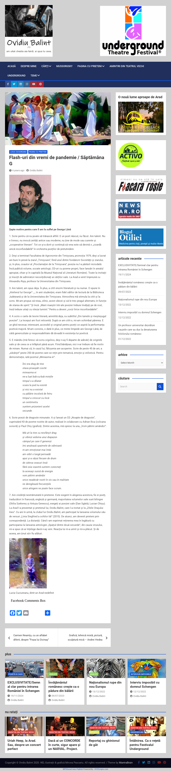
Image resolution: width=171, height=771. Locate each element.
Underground (17, 75)
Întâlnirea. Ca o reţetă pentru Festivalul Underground (145, 745)
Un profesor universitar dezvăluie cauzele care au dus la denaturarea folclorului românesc (137, 329)
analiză (53, 674)
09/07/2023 (56, 695)
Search (160, 386)
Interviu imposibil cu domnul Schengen (139, 312)
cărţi (44, 66)
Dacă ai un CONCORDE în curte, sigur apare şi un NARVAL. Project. (64, 745)
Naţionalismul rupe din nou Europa (137, 299)
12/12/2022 (138, 691)
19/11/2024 (15, 695)
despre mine (28, 66)
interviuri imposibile (141, 674)
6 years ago (16, 170)
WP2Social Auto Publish (73, 769)
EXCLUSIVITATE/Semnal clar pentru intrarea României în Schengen (24, 687)
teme (34, 75)
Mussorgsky (64, 66)
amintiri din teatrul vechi (21, 732)
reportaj (94, 732)
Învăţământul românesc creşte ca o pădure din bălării (63, 687)
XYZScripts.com (101, 769)
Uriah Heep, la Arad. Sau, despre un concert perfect (24, 745)
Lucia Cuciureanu (18, 152)
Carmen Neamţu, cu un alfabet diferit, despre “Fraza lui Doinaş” (31, 637)
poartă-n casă (15, 674)
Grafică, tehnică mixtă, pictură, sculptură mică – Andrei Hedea (85, 637)
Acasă (12, 66)
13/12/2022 (97, 691)
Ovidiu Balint (34, 170)
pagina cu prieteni (89, 66)
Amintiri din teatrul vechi (127, 66)
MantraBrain (126, 762)
